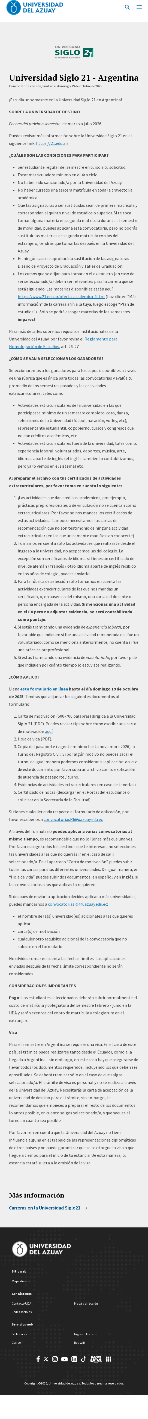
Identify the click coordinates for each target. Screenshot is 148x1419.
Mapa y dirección (86, 1303)
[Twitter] (46, 1359)
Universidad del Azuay (64, 1383)
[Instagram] (55, 1359)
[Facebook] (38, 1359)
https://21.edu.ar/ (52, 143)
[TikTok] (83, 1359)
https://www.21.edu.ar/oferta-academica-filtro (61, 296)
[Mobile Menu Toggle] (139, 6)
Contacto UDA (21, 1303)
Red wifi (79, 1342)
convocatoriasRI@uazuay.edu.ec (73, 819)
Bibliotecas (19, 1334)
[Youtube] (64, 1359)
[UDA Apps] (108, 1359)
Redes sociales (22, 1312)
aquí (49, 731)
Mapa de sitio (21, 1281)
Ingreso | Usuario (85, 1334)
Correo (16, 1342)
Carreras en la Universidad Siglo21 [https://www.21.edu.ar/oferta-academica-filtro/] (48, 1208)
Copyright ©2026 (35, 1383)
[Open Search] (127, 6)
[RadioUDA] (96, 1359)
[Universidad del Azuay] (41, 1249)
